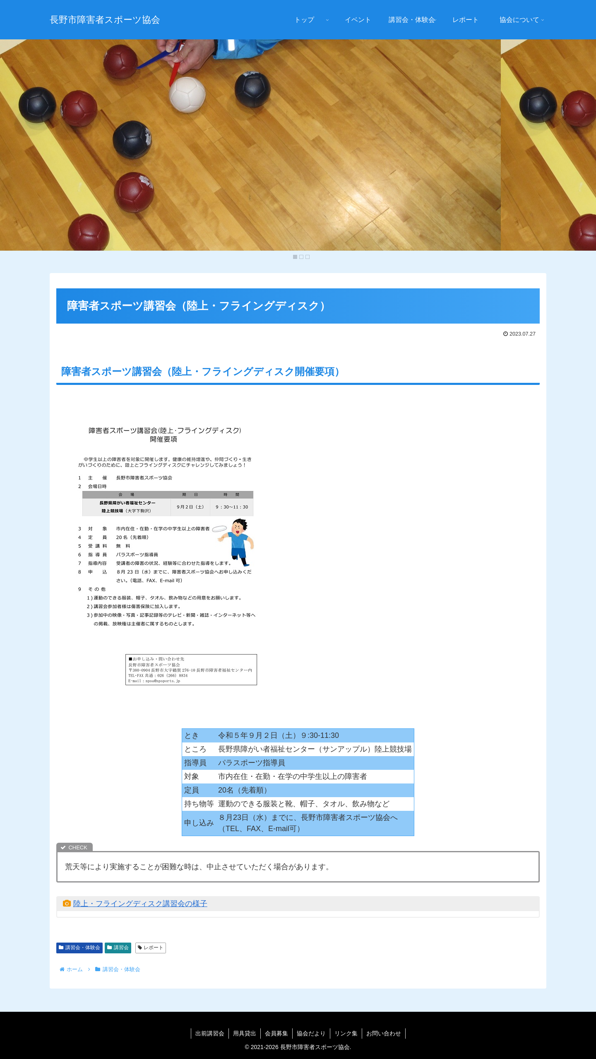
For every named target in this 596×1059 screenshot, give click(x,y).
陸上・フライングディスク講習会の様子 (140, 903)
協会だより (311, 1033)
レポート (151, 947)
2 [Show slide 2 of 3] (301, 257)
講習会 (118, 947)
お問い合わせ (383, 1033)
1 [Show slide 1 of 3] (295, 257)
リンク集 (346, 1033)
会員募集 (276, 1033)
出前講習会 (209, 1033)
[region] (298, 151)
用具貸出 (244, 1033)
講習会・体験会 (79, 947)
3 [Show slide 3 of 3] (307, 257)
